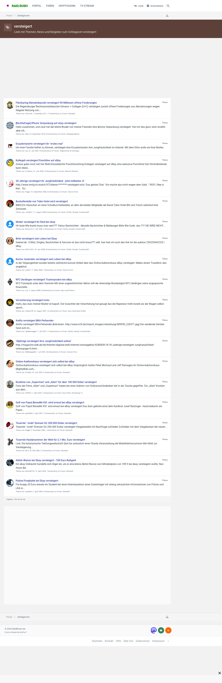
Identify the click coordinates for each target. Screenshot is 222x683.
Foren (50, 5)
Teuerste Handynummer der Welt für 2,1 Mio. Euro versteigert (50, 439)
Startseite (97, 641)
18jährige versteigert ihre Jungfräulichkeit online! (43, 341)
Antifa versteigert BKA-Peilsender (35, 320)
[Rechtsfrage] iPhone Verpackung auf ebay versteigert (46, 123)
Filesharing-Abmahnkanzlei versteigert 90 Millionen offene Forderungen (56, 102)
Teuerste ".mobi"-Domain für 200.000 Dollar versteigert (46, 423)
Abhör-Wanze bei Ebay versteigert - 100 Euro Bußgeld (46, 460)
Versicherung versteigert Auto (32, 300)
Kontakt (109, 641)
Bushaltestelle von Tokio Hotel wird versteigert (42, 201)
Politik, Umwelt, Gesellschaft (78, 212)
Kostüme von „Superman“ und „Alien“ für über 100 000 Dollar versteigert (56, 382)
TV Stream (87, 5)
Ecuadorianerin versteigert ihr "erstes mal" (39, 143)
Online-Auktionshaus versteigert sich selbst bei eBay (45, 361)
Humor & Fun (73, 192)
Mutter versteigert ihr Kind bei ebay (35, 221)
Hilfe (118, 641)
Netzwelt (71, 114)
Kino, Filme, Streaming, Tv (72, 393)
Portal (36, 5)
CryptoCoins (67, 5)
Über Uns (128, 641)
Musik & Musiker (71, 171)
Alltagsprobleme (73, 134)
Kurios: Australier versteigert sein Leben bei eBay (43, 259)
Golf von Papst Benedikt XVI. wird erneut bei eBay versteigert (50, 402)
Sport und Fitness (68, 290)
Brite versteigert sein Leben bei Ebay (36, 238)
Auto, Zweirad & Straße (77, 311)
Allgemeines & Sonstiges (69, 151)
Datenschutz (143, 641)
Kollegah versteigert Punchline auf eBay (38, 160)
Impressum (158, 641)
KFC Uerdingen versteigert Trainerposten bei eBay (44, 279)
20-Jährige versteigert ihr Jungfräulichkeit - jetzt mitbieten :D (50, 180)
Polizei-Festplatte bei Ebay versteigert (37, 480)
